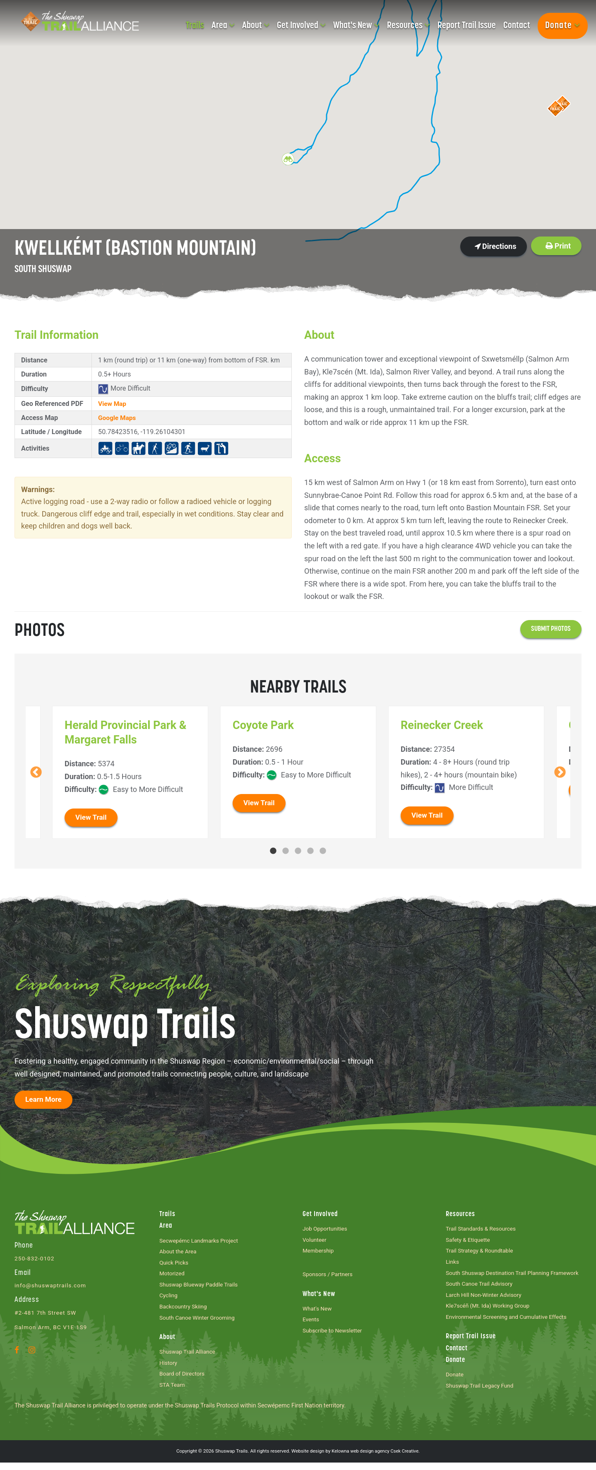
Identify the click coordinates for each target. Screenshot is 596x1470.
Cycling (169, 1299)
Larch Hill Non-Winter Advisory (486, 1299)
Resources (408, 25)
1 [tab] (273, 851)
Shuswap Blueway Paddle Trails (201, 1287)
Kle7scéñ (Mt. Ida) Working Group (490, 1310)
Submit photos (550, 629)
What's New (356, 25)
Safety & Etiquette (469, 1241)
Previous (36, 772)
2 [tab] (285, 851)
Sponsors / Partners (329, 1276)
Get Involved (301, 25)
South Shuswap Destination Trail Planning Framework (514, 1275)
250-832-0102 (35, 1259)
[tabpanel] (298, 772)
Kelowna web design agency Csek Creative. (375, 1458)
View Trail (91, 817)
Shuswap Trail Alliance (189, 1357)
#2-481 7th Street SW (46, 1313)
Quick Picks (174, 1265)
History (168, 1369)
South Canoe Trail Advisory (481, 1287)
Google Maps (118, 418)
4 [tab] (310, 851)
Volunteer (315, 1241)
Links (453, 1264)
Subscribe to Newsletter (334, 1335)
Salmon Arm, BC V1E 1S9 (52, 1328)
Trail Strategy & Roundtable (481, 1253)
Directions (496, 246)
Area (223, 25)
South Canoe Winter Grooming (199, 1322)
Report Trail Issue (466, 26)
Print (558, 245)
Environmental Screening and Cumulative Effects (510, 1321)
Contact (516, 26)
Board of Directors (183, 1380)
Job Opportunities (326, 1229)
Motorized (172, 1276)
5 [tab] (323, 851)
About (255, 25)
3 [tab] (298, 851)
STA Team (172, 1392)
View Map (112, 404)
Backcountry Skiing (184, 1311)
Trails (195, 26)
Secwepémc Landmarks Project (201, 1242)
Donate (562, 25)
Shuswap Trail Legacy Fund (482, 1392)
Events (311, 1323)
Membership (319, 1253)
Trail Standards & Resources (483, 1229)
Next (560, 772)
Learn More (44, 1100)
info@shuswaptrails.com (51, 1286)
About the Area (179, 1253)
